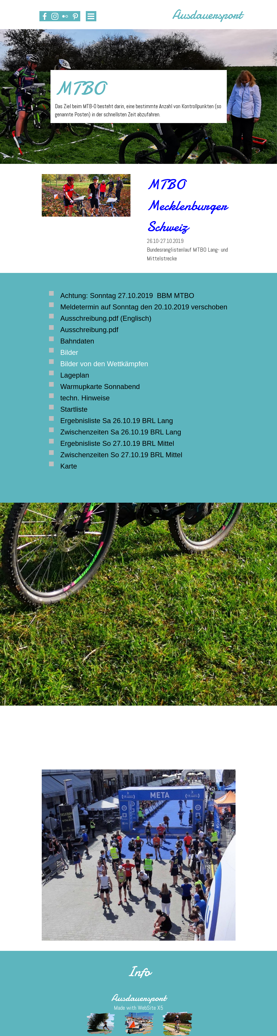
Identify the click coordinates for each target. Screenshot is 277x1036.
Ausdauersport (207, 14)
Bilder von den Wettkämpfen (104, 364)
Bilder (69, 352)
